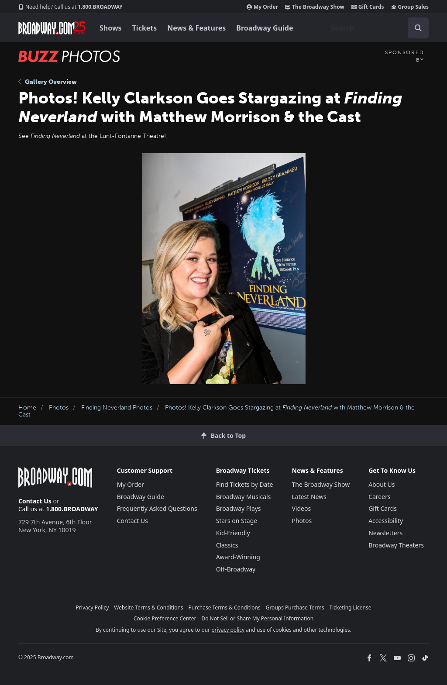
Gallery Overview (47, 82)
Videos (301, 508)
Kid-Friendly (233, 533)
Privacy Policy (92, 607)
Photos (59, 407)
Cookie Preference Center (165, 618)
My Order (262, 6)
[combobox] (376, 27)
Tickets (144, 27)
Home (27, 407)
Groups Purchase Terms (295, 607)
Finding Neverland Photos (116, 407)
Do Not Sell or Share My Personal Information (257, 618)
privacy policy (227, 629)
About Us (381, 484)
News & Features (196, 27)
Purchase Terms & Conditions (225, 607)
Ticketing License (350, 607)
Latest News (309, 496)
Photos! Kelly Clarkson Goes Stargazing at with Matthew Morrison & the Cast (216, 411)
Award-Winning (238, 557)
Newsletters (385, 533)
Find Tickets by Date (244, 484)
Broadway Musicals (243, 496)
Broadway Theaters (396, 545)
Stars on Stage (237, 520)
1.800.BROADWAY (70, 6)
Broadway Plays (238, 508)
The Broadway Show (314, 6)
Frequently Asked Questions (157, 508)
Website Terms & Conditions (148, 607)
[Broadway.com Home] (52, 27)
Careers (379, 496)
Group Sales (410, 6)
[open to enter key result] (418, 27)
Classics (227, 545)
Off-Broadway (236, 569)
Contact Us (35, 501)
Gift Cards (367, 6)
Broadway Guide (264, 27)
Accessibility (385, 520)
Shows (111, 27)
